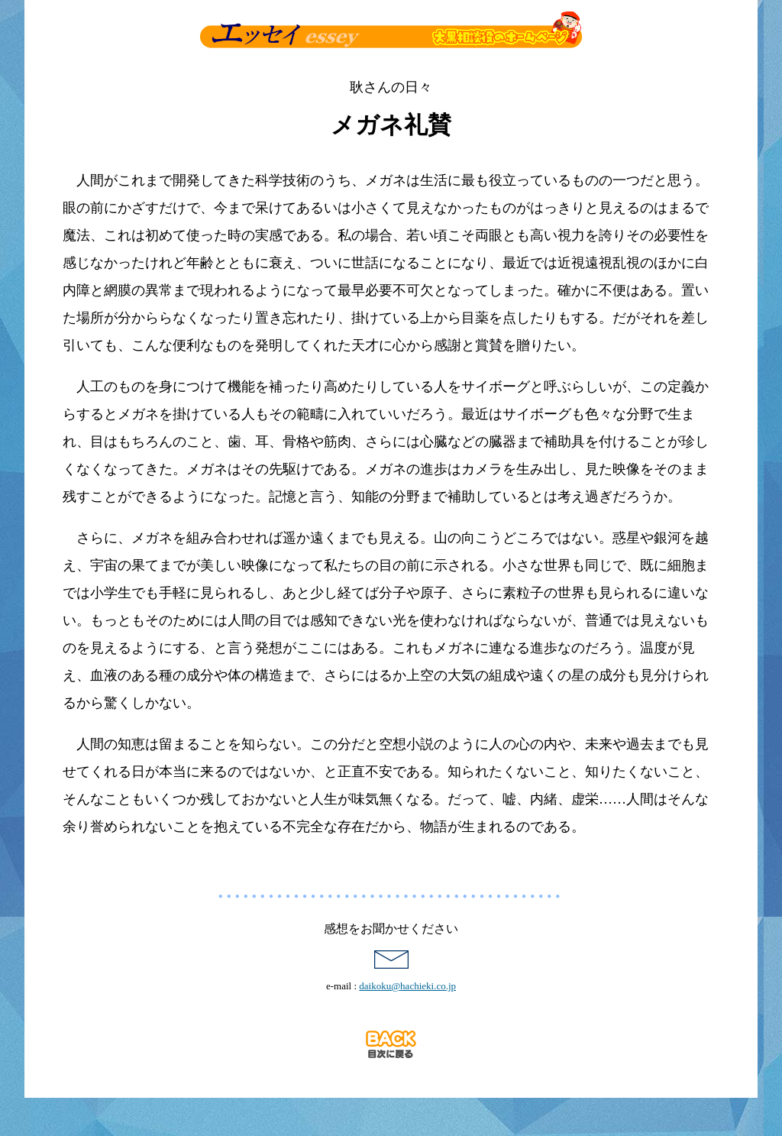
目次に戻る (391, 1044)
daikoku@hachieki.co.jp (407, 986)
